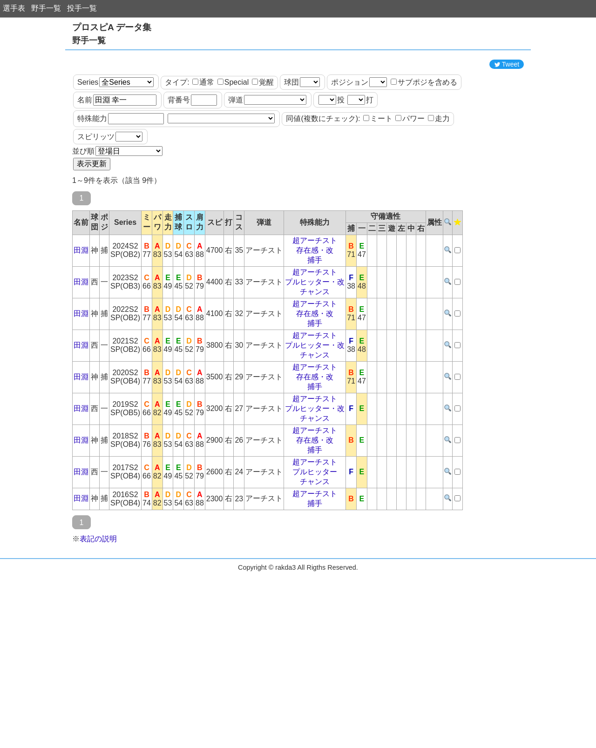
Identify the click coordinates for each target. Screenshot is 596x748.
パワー (410, 160)
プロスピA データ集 (111, 27)
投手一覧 (82, 8)
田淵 (81, 292)
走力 (439, 160)
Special (233, 124)
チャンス (315, 333)
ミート (378, 160)
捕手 (314, 302)
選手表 (14, 8)
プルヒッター (314, 514)
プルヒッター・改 (315, 324)
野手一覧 (46, 8)
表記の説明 (98, 581)
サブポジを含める (424, 124)
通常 (203, 124)
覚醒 (263, 124)
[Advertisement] (298, 76)
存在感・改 (314, 292)
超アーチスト (314, 282)
